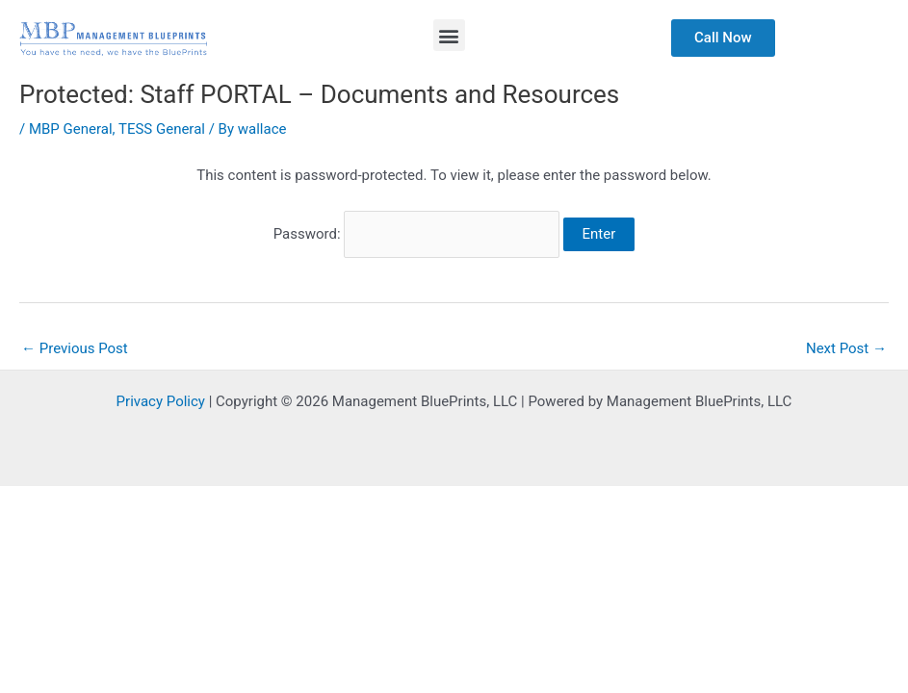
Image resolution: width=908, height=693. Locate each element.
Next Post (846, 348)
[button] (449, 35)
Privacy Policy (161, 401)
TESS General (161, 129)
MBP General (71, 129)
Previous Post (74, 348)
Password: (416, 234)
